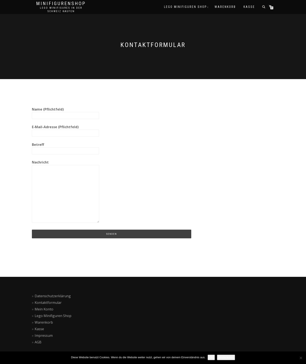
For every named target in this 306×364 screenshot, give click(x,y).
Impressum (44, 335)
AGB (38, 342)
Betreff (65, 147)
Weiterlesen (226, 357)
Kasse (39, 329)
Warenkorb (44, 322)
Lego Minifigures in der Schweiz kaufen (61, 9)
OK (211, 357)
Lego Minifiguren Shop (53, 315)
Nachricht (65, 192)
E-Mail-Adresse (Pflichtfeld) (65, 130)
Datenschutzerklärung (53, 296)
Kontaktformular (48, 302)
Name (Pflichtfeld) (65, 112)
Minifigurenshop (61, 3)
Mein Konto (44, 309)
